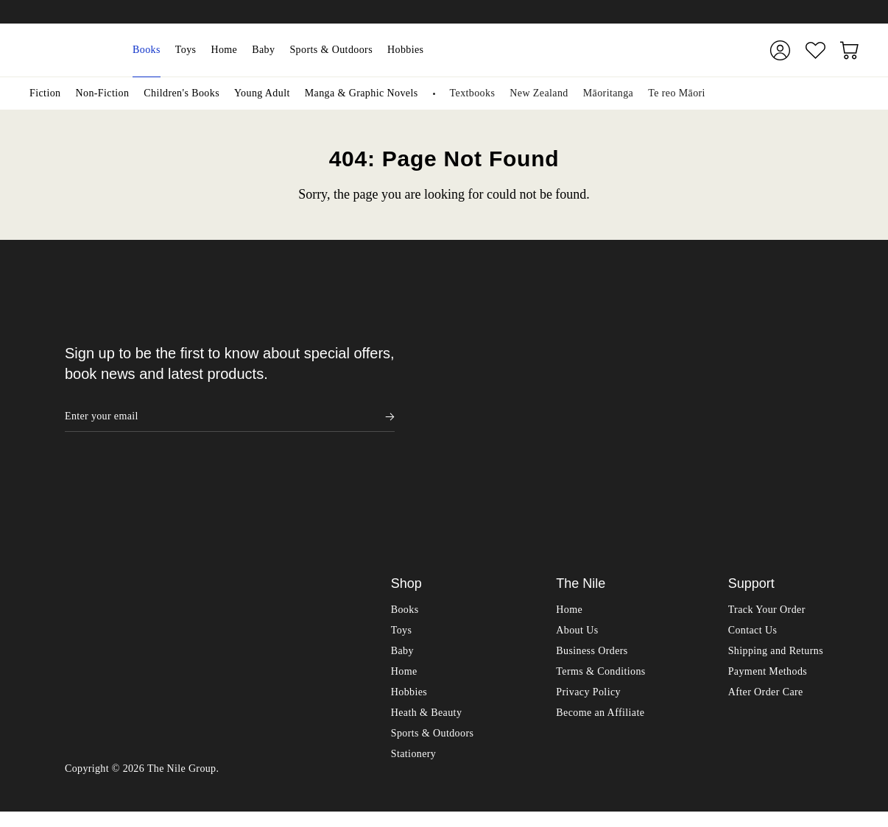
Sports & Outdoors (331, 49)
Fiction (44, 93)
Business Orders (591, 666)
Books (147, 49)
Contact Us (753, 645)
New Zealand (539, 93)
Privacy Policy (588, 707)
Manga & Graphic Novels (361, 93)
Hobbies (405, 49)
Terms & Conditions (600, 686)
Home (224, 49)
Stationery (414, 769)
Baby (263, 49)
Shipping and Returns (775, 666)
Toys (186, 49)
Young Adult (262, 93)
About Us (577, 645)
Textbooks (473, 93)
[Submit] (723, 50)
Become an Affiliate (600, 728)
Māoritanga (608, 93)
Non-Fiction (102, 93)
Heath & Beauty (426, 728)
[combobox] (588, 50)
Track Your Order (767, 625)
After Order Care (765, 707)
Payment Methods (768, 686)
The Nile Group (181, 783)
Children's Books (181, 93)
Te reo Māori (676, 93)
